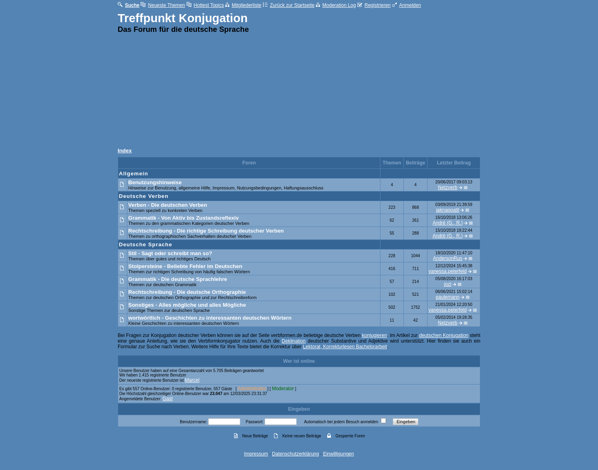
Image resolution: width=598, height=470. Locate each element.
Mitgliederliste (243, 5)
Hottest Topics (205, 5)
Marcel (192, 380)
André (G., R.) (448, 223)
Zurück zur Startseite (289, 5)
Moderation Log (336, 5)
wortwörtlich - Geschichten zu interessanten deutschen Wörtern (209, 318)
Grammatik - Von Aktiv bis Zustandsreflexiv (183, 218)
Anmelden (406, 5)
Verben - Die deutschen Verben (167, 205)
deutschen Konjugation (443, 335)
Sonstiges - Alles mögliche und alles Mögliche (187, 305)
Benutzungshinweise (155, 182)
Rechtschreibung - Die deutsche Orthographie (187, 292)
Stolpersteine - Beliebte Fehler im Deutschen (185, 266)
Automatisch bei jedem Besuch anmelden (341, 422)
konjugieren (374, 335)
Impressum (256, 454)
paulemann (447, 297)
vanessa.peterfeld (447, 271)
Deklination (293, 341)
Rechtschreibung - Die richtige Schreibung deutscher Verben (206, 231)
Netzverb (447, 187)
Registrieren (374, 5)
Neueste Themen (163, 5)
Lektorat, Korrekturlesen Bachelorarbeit (345, 346)
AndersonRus (447, 258)
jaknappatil (447, 210)
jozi (447, 284)
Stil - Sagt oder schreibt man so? (170, 253)
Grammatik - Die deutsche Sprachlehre (177, 279)
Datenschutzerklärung (295, 454)
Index (125, 151)
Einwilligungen (338, 454)
